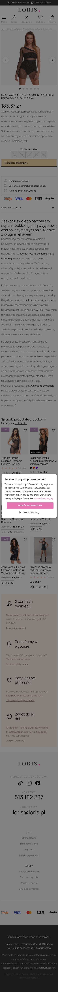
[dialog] (28, 496)
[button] (29, 512)
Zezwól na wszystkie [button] (30, 505)
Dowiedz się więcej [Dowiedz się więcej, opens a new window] (43, 498)
